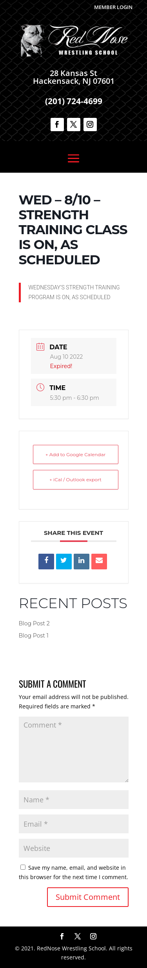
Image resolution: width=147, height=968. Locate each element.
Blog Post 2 (34, 623)
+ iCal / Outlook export (75, 479)
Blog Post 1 (34, 635)
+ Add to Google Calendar (75, 454)
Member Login (113, 7)
